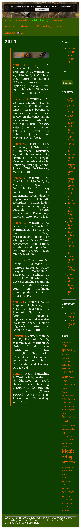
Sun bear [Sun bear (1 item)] (72, 496)
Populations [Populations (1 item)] (66, 478)
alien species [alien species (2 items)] (67, 348)
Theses (25, 26)
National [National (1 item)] (67, 467)
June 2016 (70, 275)
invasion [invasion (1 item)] (65, 426)
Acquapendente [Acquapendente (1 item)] (67, 342)
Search (66, 71)
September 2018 (71, 158)
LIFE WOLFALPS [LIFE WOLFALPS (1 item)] (68, 440)
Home (8, 20)
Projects (57, 20)
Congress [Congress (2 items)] (68, 384)
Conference (71, 315)
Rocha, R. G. (20, 99)
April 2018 (70, 180)
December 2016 (70, 260)
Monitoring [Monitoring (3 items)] (68, 454)
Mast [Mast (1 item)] (70, 443)
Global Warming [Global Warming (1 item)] (67, 403)
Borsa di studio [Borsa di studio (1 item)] (67, 368)
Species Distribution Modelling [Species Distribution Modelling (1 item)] (67, 484)
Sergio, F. (19, 301)
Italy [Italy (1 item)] (73, 429)
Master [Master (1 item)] (64, 447)
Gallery (47, 26)
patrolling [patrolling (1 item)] (71, 471)
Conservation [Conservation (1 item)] (66, 392)
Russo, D (19, 260)
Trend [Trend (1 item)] (64, 507)
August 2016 (71, 268)
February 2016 (71, 291)
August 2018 (71, 166)
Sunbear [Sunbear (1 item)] (65, 500)
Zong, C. (18, 373)
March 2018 (71, 187)
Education (10, 26)
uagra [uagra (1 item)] (68, 510)
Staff (36, 26)
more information (64, 6)
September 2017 (71, 207)
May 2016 (70, 282)
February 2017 (71, 238)
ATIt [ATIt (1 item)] (63, 354)
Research (21, 20)
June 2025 (70, 99)
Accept (42, 9)
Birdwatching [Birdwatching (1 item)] (66, 365)
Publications (38, 20)
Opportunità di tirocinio (71, 55)
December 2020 (70, 119)
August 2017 (71, 215)
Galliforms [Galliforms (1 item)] (71, 399)
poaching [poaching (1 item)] (65, 474)
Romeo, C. (19, 143)
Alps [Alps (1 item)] (74, 351)
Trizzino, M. (20, 336)
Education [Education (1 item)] (65, 396)
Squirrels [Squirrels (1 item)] (65, 496)
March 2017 (71, 229)
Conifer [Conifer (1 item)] (64, 389)
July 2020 (70, 138)
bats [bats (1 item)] (67, 354)
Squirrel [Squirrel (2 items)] (68, 492)
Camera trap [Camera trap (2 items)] (67, 374)
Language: (12, 32)
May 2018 (70, 173)
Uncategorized (71, 324)
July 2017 (70, 222)
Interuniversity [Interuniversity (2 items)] (68, 419)
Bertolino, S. (25, 64)
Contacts (61, 26)
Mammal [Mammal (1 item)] (65, 443)
